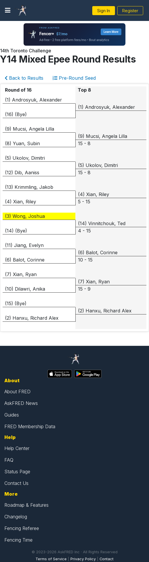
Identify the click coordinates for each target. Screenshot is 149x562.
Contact (106, 559)
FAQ (8, 460)
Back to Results (24, 78)
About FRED (17, 391)
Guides (11, 415)
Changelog (15, 517)
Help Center (16, 448)
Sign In (103, 10)
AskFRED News (21, 403)
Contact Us (16, 483)
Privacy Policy (83, 559)
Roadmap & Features (26, 505)
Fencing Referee (21, 528)
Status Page (17, 471)
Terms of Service (51, 559)
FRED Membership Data (29, 426)
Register (130, 10)
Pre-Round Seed (74, 78)
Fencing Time (18, 540)
